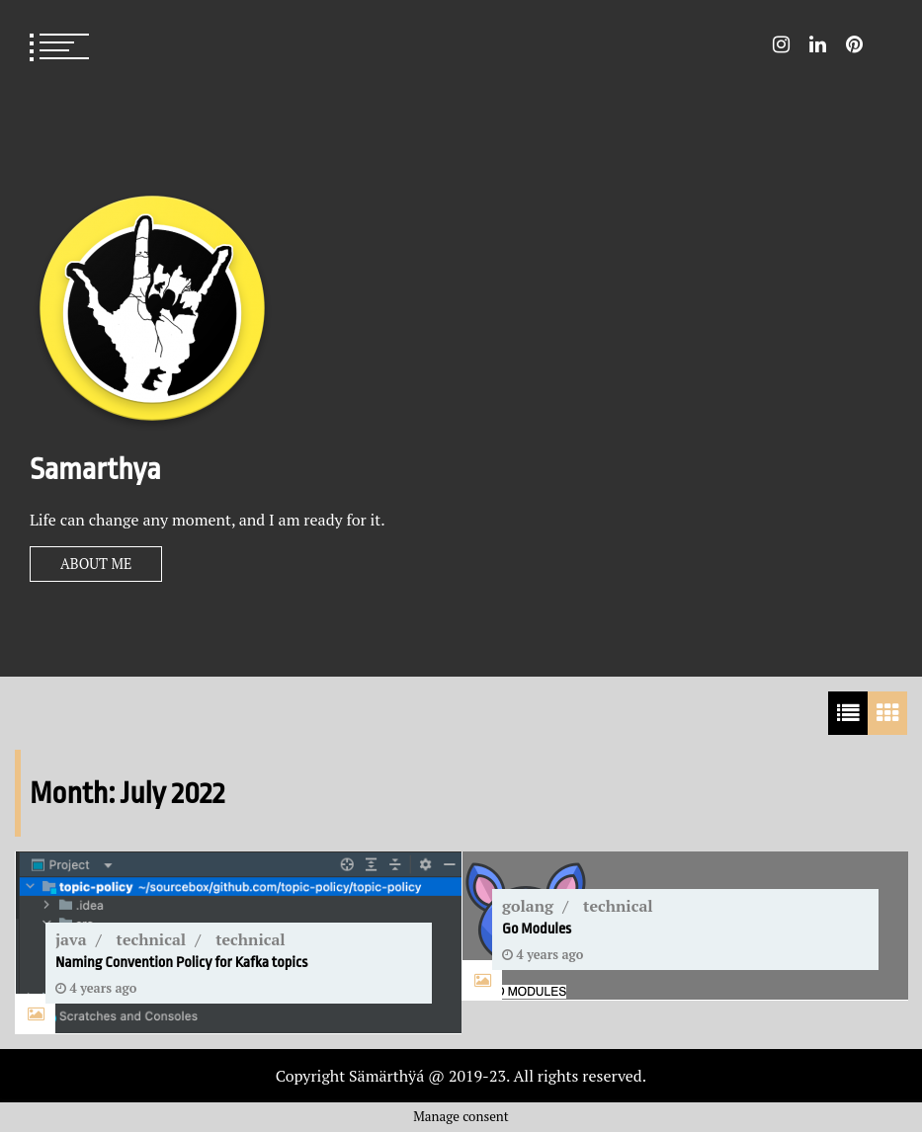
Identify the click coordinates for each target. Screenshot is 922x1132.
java (71, 939)
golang (527, 906)
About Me (95, 563)
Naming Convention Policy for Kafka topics (181, 962)
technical (152, 939)
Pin (854, 44)
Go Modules (536, 929)
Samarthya (95, 469)
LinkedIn (817, 44)
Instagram (781, 44)
